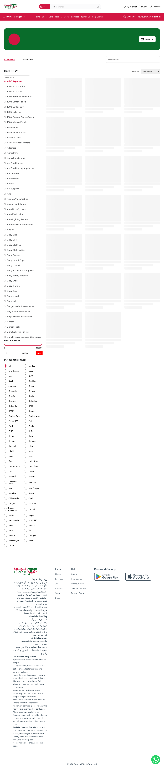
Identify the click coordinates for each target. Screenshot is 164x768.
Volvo (30, 540)
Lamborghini (14, 466)
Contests (65, 16)
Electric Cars (14, 416)
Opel (30, 498)
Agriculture (12, 152)
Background (13, 296)
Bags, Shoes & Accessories (19, 316)
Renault (31, 509)
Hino (30, 436)
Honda (11, 441)
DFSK (11, 411)
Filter (39, 353)
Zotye (11, 545)
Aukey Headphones (16, 204)
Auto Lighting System (17, 219)
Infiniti (11, 451)
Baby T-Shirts (13, 285)
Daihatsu (32, 401)
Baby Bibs (12, 234)
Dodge (31, 411)
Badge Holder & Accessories (20, 306)
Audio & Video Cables (17, 198)
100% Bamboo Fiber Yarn (19, 96)
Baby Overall (13, 265)
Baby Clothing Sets (16, 250)
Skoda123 (32, 520)
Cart (143, 6)
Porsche (32, 503)
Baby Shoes (12, 280)
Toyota (11, 535)
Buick (10, 381)
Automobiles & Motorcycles (20, 224)
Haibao (11, 436)
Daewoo (12, 401)
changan (12, 386)
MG (10, 488)
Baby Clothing (14, 244)
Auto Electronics (15, 214)
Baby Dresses (13, 255)
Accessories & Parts (16, 132)
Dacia (31, 396)
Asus (30, 371)
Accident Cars (13, 137)
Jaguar (11, 456)
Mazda (31, 476)
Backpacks (12, 301)
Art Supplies (13, 188)
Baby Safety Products (17, 275)
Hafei (30, 431)
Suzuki (11, 530)
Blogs (57, 598)
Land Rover (33, 466)
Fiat (30, 421)
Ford (10, 426)
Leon (10, 471)
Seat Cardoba (14, 520)
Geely (31, 426)
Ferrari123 (13, 421)
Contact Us (147, 39)
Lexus (31, 471)
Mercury (32, 482)
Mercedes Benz (12, 482)
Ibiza (30, 446)
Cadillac (32, 381)
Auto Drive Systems (16, 209)
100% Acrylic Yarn (15, 91)
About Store (27, 59)
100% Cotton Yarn (15, 106)
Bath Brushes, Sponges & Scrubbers (24, 337)
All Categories (14, 81)
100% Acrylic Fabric (16, 86)
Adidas (31, 366)
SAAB (11, 515)
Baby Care (12, 239)
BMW (30, 376)
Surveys (58, 593)
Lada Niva (33, 461)
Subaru (31, 525)
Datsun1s (12, 406)
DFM (30, 406)
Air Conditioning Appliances (20, 168)
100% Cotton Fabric (16, 101)
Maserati (12, 476)
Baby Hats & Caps (15, 260)
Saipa (31, 515)
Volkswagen (13, 540)
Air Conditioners (15, 163)
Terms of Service (78, 588)
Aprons (10, 183)
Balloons (11, 321)
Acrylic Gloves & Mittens (18, 142)
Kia (10, 461)
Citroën (11, 396)
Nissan (31, 493)
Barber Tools (13, 326)
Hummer (32, 441)
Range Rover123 (12, 509)
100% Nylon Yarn (15, 112)
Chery (31, 386)
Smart (11, 525)
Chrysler (32, 391)
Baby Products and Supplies (20, 270)
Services (75, 16)
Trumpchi (32, 535)
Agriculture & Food (16, 158)
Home (37, 16)
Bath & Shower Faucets (18, 331)
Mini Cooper (34, 488)
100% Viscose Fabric (17, 122)
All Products (9, 59)
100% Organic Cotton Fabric (20, 117)
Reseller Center (78, 593)
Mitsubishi (13, 493)
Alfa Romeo (13, 173)
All (9, 366)
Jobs (57, 16)
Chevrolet (13, 391)
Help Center (97, 16)
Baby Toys (12, 291)
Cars (51, 16)
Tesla (30, 530)
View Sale (156, 16)
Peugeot (12, 503)
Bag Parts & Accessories (18, 311)
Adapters (11, 147)
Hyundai (12, 446)
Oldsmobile (13, 498)
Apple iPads (13, 178)
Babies (10, 229)
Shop (44, 16)
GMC (10, 431)
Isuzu (30, 451)
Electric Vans (34, 416)
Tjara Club (85, 16)
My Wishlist (130, 6)
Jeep (30, 456)
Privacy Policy (77, 583)
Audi (9, 193)
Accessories (12, 127)
